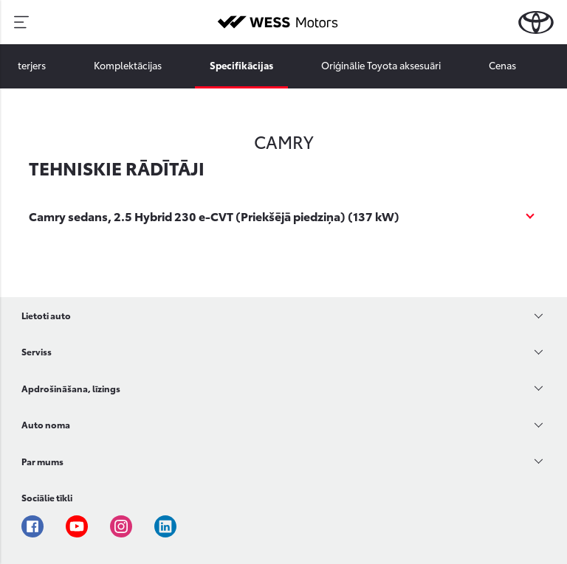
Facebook (32, 526)
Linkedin (165, 526)
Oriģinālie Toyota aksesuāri (381, 65)
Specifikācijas (241, 65)
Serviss (36, 351)
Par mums (42, 461)
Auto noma (45, 424)
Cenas (502, 65)
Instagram (121, 526)
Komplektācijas (128, 65)
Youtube (77, 526)
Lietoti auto (46, 315)
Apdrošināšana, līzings (70, 388)
